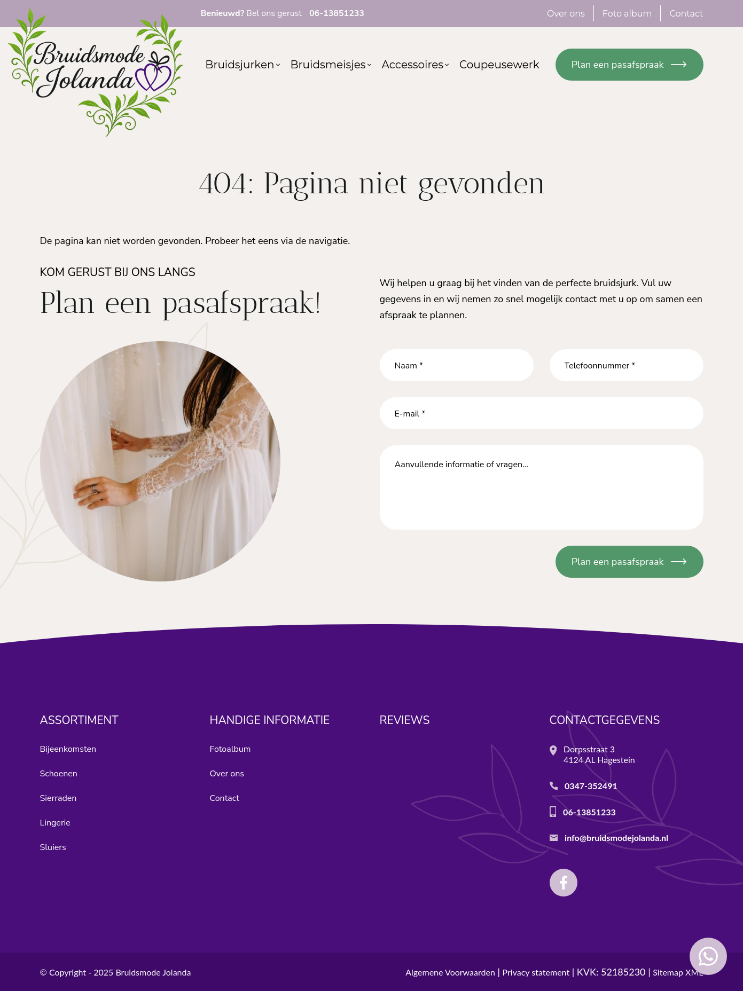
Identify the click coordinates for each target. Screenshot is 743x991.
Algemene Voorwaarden (450, 972)
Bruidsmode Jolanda (153, 972)
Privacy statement (536, 972)
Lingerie (55, 823)
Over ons (227, 774)
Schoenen (58, 774)
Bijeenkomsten (68, 749)
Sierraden (58, 798)
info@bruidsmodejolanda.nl (616, 837)
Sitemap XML (678, 972)
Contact (224, 798)
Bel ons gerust (282, 13)
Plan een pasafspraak (618, 64)
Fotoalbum (230, 749)
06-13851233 (589, 812)
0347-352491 (591, 786)
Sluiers (53, 847)
